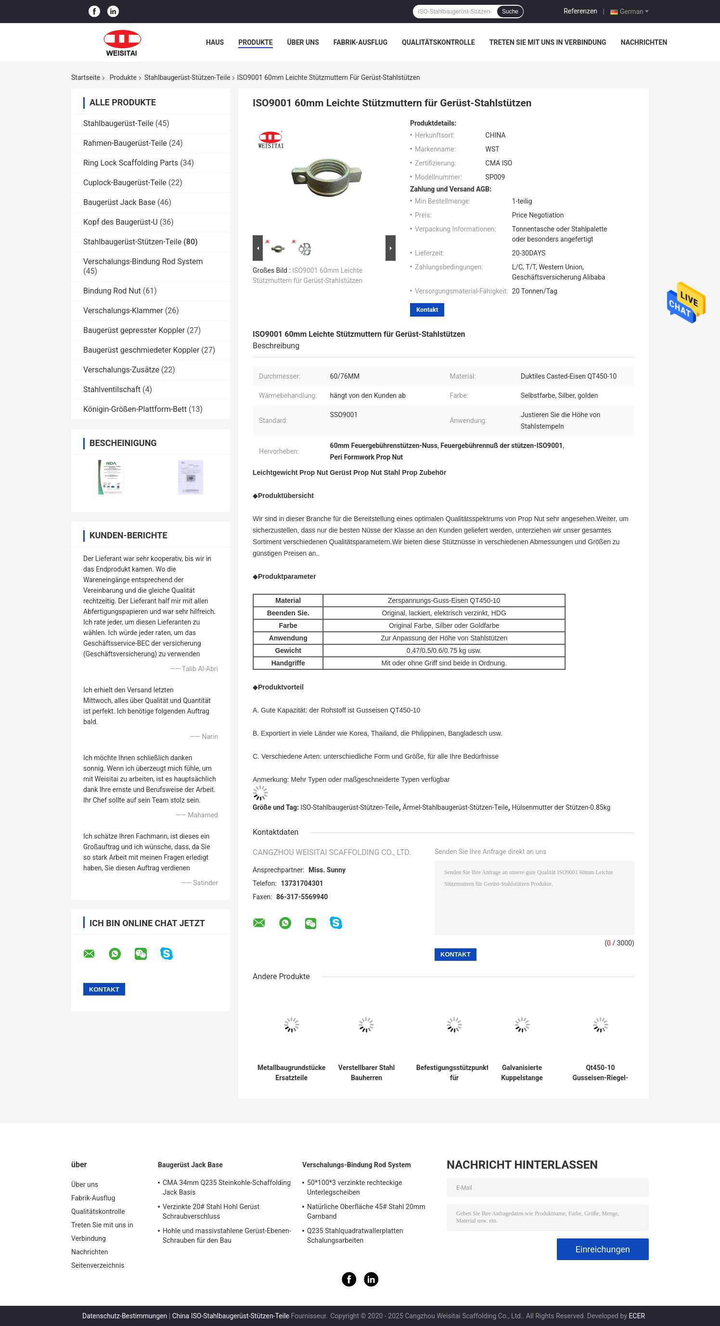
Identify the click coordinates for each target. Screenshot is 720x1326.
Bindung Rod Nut (112, 290)
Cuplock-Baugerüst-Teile (125, 182)
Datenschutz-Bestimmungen (124, 1316)
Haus (215, 42)
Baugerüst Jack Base (119, 202)
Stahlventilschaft (112, 389)
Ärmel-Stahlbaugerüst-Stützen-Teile (455, 807)
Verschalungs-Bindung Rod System (143, 261)
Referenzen (580, 11)
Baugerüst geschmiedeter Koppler (141, 350)
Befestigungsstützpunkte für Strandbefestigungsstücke (454, 1073)
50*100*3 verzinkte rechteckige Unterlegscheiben (354, 1187)
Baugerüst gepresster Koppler (134, 330)
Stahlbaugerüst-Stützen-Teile (187, 77)
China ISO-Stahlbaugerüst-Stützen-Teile (230, 1316)
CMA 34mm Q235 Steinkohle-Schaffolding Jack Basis (227, 1187)
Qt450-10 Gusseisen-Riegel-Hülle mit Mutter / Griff (600, 1073)
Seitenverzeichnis (98, 1265)
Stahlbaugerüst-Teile (118, 123)
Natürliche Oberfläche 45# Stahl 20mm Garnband (366, 1211)
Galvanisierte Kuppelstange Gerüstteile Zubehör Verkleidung (521, 1073)
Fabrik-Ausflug (360, 42)
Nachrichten (644, 42)
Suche (510, 11)
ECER (637, 1316)
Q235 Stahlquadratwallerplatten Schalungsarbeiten (355, 1235)
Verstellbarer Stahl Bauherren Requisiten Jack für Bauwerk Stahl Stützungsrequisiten (366, 1073)
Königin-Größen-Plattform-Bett (135, 409)
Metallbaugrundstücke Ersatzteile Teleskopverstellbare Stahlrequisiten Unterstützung (291, 1073)
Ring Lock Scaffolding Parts (130, 162)
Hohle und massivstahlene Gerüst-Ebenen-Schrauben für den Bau (227, 1235)
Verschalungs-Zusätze (121, 369)
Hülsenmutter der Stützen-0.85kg (561, 807)
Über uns (303, 42)
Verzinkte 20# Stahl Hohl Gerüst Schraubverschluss (211, 1211)
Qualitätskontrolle (438, 42)
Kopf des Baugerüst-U (120, 222)
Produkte (255, 42)
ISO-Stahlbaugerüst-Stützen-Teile (350, 807)
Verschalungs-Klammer (123, 310)
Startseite (85, 77)
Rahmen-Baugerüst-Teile (125, 143)
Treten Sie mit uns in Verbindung (547, 42)
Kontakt (427, 309)
